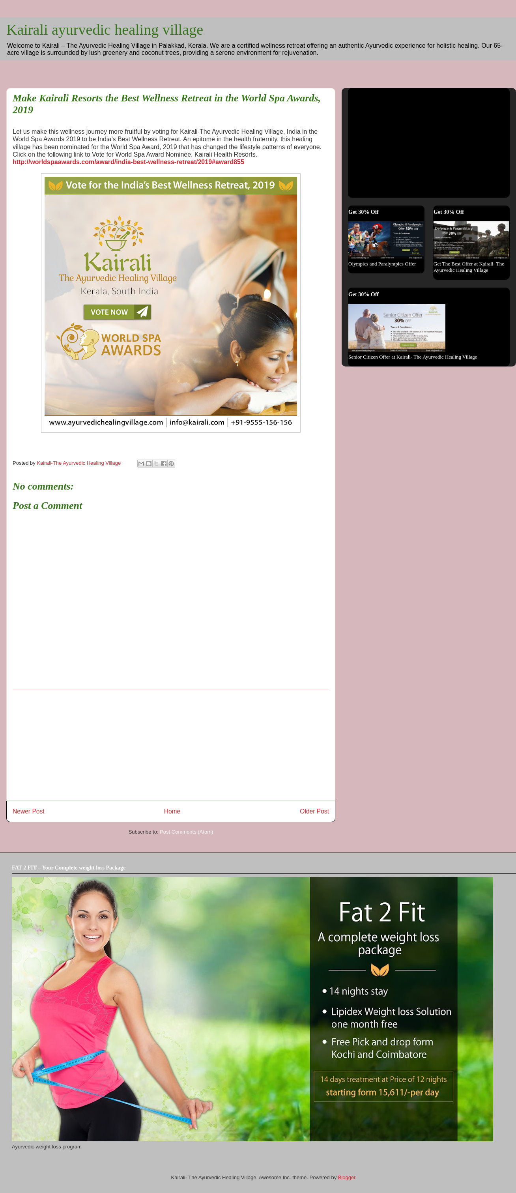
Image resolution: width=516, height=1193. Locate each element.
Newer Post (29, 811)
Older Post (314, 811)
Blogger (346, 1177)
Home (172, 811)
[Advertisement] (171, 745)
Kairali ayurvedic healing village (104, 29)
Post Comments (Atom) (186, 832)
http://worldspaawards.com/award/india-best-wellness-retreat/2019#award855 (128, 162)
